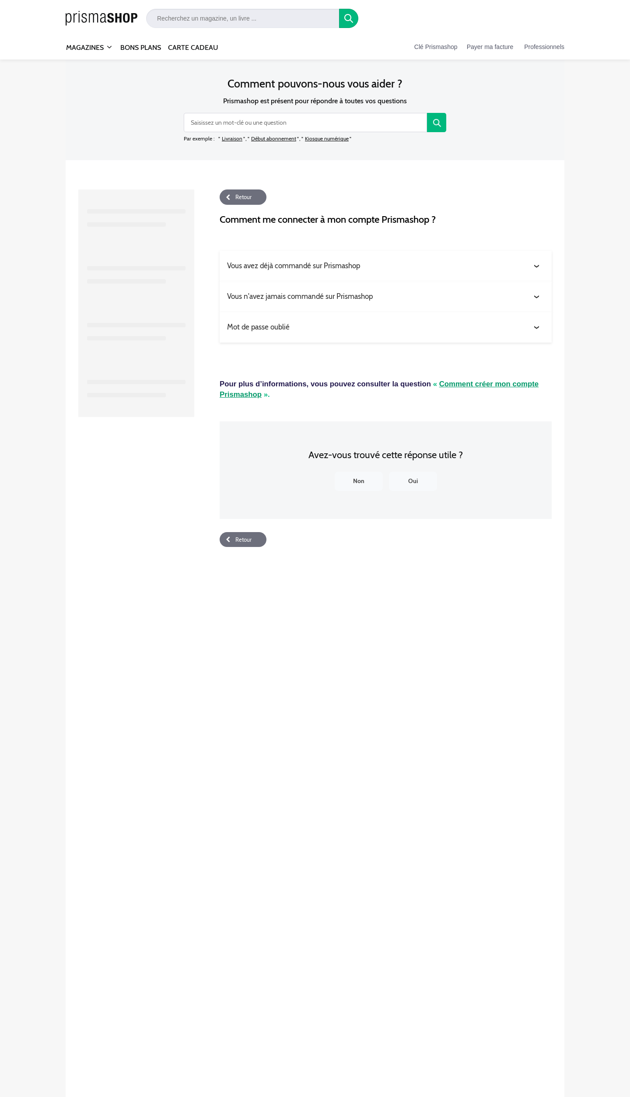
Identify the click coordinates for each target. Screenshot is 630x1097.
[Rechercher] (436, 122)
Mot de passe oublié (258, 326)
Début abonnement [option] (273, 138)
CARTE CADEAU (193, 47)
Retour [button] (243, 196)
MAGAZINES (85, 44)
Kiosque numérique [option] (327, 138)
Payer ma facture (490, 46)
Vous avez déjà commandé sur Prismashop (293, 265)
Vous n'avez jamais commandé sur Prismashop (300, 296)
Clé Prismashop (436, 46)
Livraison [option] (232, 138)
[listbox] (285, 138)
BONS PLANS (140, 47)
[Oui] (413, 481)
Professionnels (544, 46)
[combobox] (305, 122)
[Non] (359, 481)
